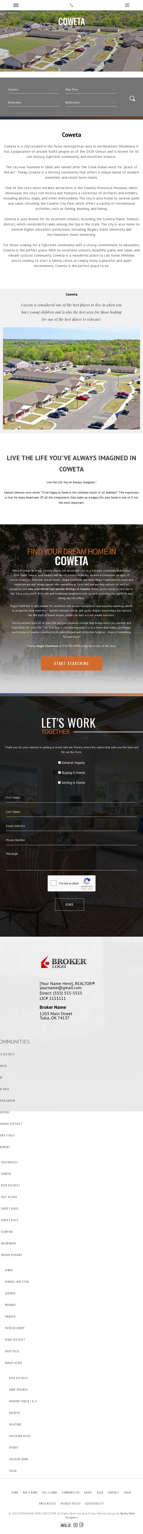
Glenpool (7, 1231)
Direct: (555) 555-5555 (61, 993)
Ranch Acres (13, 1363)
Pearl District (15, 1339)
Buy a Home (30, 1492)
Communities (71, 1492)
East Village (9, 1197)
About (88, 1492)
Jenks (9, 1270)
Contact (113, 1492)
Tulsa (13, 1470)
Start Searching (71, 675)
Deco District (10, 1185)
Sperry (13, 1447)
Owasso (10, 1316)
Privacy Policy (71, 1503)
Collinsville (9, 1162)
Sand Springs (18, 1389)
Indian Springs (11, 1255)
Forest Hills (9, 1220)
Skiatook (15, 1424)
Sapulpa (14, 1412)
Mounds (10, 1305)
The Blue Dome (18, 1459)
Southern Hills (19, 1436)
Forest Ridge (9, 1208)
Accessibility (94, 1503)
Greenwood (8, 1243)
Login (127, 1492)
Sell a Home (49, 1492)
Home (15, 1492)
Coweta (6, 1173)
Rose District (18, 1378)
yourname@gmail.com (61, 987)
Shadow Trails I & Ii (23, 1401)
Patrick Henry (15, 1328)
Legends (10, 1293)
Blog (100, 1492)
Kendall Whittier (17, 1281)
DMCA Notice (47, 1503)
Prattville (12, 1351)
